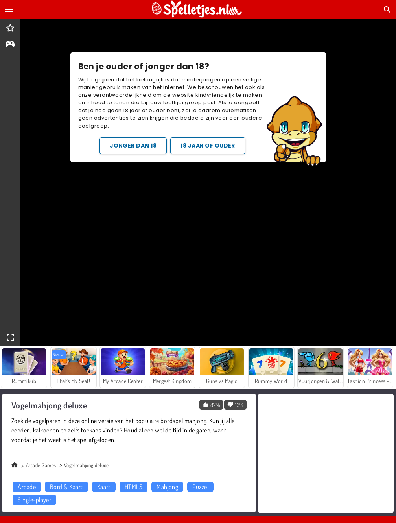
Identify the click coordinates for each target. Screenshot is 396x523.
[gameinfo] (10, 44)
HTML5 (133, 487)
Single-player (34, 500)
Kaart (104, 487)
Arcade (27, 487)
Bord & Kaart (66, 487)
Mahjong (167, 487)
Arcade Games (41, 465)
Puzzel (200, 487)
